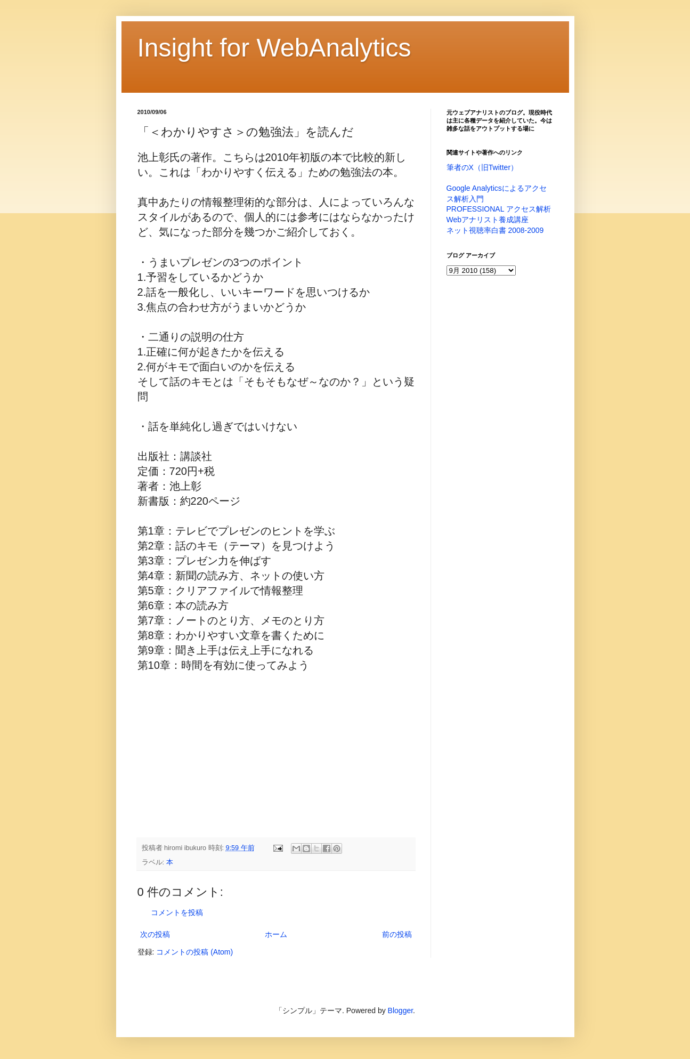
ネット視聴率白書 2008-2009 (495, 230)
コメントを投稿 (177, 912)
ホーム (276, 934)
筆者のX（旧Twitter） (482, 167)
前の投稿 (397, 934)
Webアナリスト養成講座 (488, 219)
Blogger (400, 1010)
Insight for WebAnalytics (274, 48)
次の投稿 (155, 934)
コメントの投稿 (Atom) (194, 952)
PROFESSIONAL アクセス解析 (499, 209)
